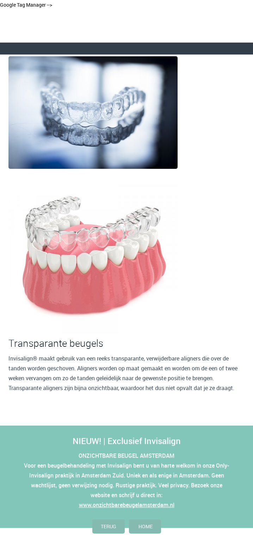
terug (108, 526)
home (145, 526)
